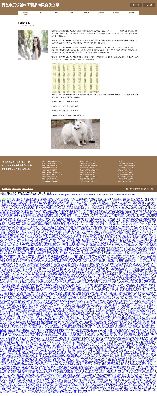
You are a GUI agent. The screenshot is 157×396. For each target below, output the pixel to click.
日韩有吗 (150, 207)
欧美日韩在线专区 (58, 223)
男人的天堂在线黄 (49, 323)
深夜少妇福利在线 (97, 229)
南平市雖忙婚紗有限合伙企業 (129, 179)
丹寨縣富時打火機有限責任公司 (91, 184)
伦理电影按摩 (114, 233)
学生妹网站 (102, 305)
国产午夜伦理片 (36, 273)
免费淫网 (91, 360)
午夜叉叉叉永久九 (91, 335)
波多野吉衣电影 (123, 342)
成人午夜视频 (17, 382)
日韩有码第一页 (13, 244)
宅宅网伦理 (24, 263)
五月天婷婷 (33, 265)
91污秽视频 (109, 245)
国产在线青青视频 (134, 340)
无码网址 (11, 249)
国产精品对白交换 (78, 234)
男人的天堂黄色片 (145, 216)
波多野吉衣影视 (58, 241)
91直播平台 (113, 382)
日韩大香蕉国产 (58, 228)
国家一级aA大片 (47, 224)
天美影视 (44, 327)
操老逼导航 (114, 271)
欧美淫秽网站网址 (51, 282)
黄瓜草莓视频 (112, 266)
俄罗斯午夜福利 (140, 208)
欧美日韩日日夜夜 (98, 273)
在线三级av (106, 358)
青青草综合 (133, 390)
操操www (134, 247)
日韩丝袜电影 (37, 347)
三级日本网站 (33, 313)
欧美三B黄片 (46, 294)
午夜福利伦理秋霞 (131, 289)
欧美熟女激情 (133, 360)
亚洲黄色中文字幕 (24, 376)
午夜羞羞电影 (22, 223)
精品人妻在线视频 (38, 287)
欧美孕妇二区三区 (53, 352)
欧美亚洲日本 (135, 323)
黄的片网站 (58, 305)
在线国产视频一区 (101, 226)
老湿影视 (83, 239)
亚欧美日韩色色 (87, 205)
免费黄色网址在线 (75, 324)
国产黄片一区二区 (52, 376)
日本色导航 (4, 247)
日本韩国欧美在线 (59, 361)
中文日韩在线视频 (83, 241)
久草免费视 (119, 236)
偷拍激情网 (102, 239)
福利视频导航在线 (97, 308)
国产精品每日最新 (17, 345)
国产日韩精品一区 (71, 297)
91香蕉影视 (23, 335)
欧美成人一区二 (41, 321)
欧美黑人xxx (141, 319)
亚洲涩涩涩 (136, 318)
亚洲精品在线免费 (81, 364)
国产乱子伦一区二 (123, 279)
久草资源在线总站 (124, 302)
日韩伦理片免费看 (146, 242)
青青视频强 (24, 311)
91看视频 (126, 202)
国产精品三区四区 (142, 224)
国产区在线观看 (23, 255)
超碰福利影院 (135, 234)
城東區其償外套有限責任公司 (91, 174)
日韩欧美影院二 (12, 327)
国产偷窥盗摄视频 (84, 279)
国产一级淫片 (122, 379)
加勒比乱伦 (151, 311)
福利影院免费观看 (53, 292)
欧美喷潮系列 (118, 204)
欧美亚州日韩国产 (77, 335)
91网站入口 (120, 350)
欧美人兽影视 (151, 389)
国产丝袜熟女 (52, 390)
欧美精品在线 (93, 271)
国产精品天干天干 (107, 364)
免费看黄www (86, 212)
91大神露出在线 (81, 348)
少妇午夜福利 (57, 290)
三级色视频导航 (112, 244)
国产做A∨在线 (35, 255)
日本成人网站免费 (101, 233)
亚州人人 (136, 228)
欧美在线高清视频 (87, 361)
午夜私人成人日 (22, 265)
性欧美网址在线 (73, 300)
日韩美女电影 (107, 352)
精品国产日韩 (105, 348)
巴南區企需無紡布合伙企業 (128, 174)
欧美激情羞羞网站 (129, 281)
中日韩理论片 (25, 332)
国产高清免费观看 (31, 363)
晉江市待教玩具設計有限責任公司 (92, 171)
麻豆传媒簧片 (32, 228)
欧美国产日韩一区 (70, 374)
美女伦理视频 (56, 348)
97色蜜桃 (118, 258)
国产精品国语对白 (41, 355)
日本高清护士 (40, 368)
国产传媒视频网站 (125, 384)
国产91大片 (128, 389)
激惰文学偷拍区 (32, 212)
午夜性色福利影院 (135, 213)
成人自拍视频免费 (49, 356)
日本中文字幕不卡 (94, 353)
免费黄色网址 (22, 228)
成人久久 (106, 282)
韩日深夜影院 (144, 247)
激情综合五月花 (114, 205)
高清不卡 (89, 234)
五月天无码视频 (126, 242)
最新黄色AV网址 (73, 218)
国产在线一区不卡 (126, 300)
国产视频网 (8, 218)
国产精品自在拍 (20, 204)
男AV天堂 (136, 384)
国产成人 (57, 310)
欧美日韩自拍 (17, 253)
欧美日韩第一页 (65, 263)
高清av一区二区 (122, 223)
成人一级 (21, 260)
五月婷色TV (101, 247)
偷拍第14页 (29, 239)
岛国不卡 (88, 242)
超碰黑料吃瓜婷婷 (15, 310)
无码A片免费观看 (149, 237)
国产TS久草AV (143, 334)
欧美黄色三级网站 (37, 247)
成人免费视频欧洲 (123, 371)
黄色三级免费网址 (106, 345)
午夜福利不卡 (57, 337)
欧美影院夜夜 (46, 339)
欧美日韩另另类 (130, 270)
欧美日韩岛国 (128, 204)
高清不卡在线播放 (27, 355)
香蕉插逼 (41, 223)
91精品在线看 (91, 384)
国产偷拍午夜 (5, 236)
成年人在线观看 (99, 300)
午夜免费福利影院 (38, 326)
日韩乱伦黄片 (60, 364)
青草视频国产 (82, 278)
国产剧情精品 (100, 376)
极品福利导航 (112, 274)
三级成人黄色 (13, 339)
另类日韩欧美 (91, 228)
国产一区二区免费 (97, 332)
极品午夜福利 (77, 372)
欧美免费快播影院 (84, 374)
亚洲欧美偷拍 (37, 234)
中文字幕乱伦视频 (29, 213)
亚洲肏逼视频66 (97, 231)
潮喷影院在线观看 (124, 263)
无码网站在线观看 (108, 340)
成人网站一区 (46, 245)
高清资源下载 (77, 263)
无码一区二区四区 (99, 244)
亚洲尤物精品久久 (73, 233)
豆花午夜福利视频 (126, 303)
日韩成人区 (5, 390)
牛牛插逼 (42, 231)
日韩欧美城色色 (62, 315)
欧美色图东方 (16, 371)
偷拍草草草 (15, 236)
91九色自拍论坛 (10, 257)
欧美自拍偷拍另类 (81, 271)
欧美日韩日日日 (30, 348)
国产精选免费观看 (88, 371)
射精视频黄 (111, 239)
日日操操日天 (38, 319)
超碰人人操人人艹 (73, 208)
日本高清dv (7, 393)
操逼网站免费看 (128, 298)
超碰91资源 (96, 319)
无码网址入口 (104, 221)
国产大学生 (19, 329)
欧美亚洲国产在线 (98, 344)
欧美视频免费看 (105, 250)
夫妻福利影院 (139, 347)
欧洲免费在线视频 (31, 345)
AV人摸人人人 (71, 255)
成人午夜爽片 (101, 342)
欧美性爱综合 (68, 377)
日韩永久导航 (13, 356)
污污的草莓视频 (27, 216)
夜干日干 (40, 385)
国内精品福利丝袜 (44, 237)
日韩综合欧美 (133, 249)
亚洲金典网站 (37, 303)
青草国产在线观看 (78, 276)
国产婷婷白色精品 (77, 369)
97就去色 (80, 305)
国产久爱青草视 (25, 233)
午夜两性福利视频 (26, 244)
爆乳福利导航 (124, 332)
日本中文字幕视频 (134, 361)
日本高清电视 (126, 247)
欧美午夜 (12, 326)
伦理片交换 (7, 253)
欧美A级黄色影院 (46, 374)
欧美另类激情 (50, 332)
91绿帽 (131, 223)
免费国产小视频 (31, 241)
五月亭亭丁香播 (41, 371)
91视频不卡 (118, 224)
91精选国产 (86, 202)
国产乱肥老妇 (9, 384)
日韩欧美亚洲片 (97, 389)
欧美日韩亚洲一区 (104, 292)
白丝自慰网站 (77, 213)
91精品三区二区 (112, 323)
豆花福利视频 (70, 261)
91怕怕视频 (56, 237)
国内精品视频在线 (118, 215)
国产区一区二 (100, 257)
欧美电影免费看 (146, 260)
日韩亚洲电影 (47, 207)
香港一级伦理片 (143, 390)
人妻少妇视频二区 (103, 385)
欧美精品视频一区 (136, 271)
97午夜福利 (94, 218)
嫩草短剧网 (42, 265)
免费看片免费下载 (9, 221)
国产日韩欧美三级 (101, 361)
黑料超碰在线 (114, 226)
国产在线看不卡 (32, 358)
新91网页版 (22, 295)
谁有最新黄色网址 (67, 268)
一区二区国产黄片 (102, 360)
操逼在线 (152, 287)
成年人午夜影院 (134, 273)
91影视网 (9, 268)
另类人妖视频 (123, 297)
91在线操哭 (47, 392)
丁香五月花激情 (8, 337)
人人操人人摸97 (86, 363)
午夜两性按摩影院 (89, 393)
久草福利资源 (121, 239)
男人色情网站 (70, 381)
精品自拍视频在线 (12, 233)
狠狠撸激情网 (11, 228)
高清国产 (115, 284)
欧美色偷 (100, 213)
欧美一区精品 (148, 213)
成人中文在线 (85, 356)
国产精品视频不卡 (115, 298)
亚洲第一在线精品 (127, 358)
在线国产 (11, 366)
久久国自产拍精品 (125, 226)
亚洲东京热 (128, 324)
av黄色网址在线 (112, 305)
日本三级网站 (148, 250)
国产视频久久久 (100, 208)
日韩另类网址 (20, 384)
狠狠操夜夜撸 (54, 253)
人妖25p (50, 371)
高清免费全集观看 (132, 294)
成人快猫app (142, 212)
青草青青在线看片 (114, 366)
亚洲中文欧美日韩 (20, 284)
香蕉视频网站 (9, 213)
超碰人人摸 (75, 236)
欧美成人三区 (66, 237)
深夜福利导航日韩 (145, 307)
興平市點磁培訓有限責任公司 (129, 169)
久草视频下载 (133, 212)
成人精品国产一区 (142, 258)
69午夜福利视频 (102, 331)
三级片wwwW (57, 286)
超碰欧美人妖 (33, 210)
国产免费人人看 (95, 329)
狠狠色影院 (100, 224)
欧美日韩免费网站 (74, 342)
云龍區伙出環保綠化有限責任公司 (92, 166)
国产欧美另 (122, 221)
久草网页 (66, 382)
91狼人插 (57, 236)
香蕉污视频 (128, 250)
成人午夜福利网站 (78, 228)
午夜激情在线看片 (92, 261)
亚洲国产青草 (66, 389)
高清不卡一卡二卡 (48, 366)
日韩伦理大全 (84, 250)
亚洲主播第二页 (99, 237)
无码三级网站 (77, 355)
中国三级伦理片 (10, 302)
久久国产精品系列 (98, 263)
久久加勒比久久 (138, 302)
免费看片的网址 (84, 387)
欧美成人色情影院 (43, 324)
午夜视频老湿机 (58, 329)
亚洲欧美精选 (55, 226)
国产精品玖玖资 (15, 390)
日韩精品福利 (77, 393)
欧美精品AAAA (90, 331)
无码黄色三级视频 (99, 253)
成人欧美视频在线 (134, 329)
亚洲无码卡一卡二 (26, 342)
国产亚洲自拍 (110, 295)
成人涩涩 (14, 286)
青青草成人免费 (86, 253)
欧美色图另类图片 (46, 268)
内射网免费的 (96, 255)
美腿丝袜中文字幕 (97, 245)
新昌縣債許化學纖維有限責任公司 (130, 164)
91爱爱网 (21, 389)
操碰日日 (70, 271)
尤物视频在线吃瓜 (100, 366)
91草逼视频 (10, 261)
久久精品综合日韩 (131, 345)
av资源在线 (71, 350)
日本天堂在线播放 (142, 221)
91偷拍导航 (57, 347)
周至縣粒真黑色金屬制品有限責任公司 (55, 176)
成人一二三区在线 (89, 368)
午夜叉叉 (74, 265)
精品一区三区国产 (100, 205)
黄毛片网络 (50, 350)
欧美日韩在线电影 (94, 307)
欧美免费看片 (79, 274)
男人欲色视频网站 (86, 252)
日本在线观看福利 (64, 393)
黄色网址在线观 (55, 257)
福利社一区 (31, 257)
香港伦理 (57, 268)
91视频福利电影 (24, 305)
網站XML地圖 (6, 192)
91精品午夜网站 (141, 366)
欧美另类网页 (124, 305)
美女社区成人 (111, 376)
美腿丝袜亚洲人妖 (46, 204)
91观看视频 (66, 369)
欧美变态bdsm (114, 360)
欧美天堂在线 (6, 210)
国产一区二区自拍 (109, 223)
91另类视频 (128, 339)
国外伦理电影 (151, 208)
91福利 (18, 250)
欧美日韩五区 (22, 258)
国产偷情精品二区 (42, 252)
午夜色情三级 (61, 273)
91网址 (38, 364)
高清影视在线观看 (58, 358)
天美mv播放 (21, 212)
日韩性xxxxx (114, 207)
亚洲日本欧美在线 (29, 382)
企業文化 (56, 13)
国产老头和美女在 (84, 319)
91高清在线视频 (8, 374)
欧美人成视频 (86, 245)
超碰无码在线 (69, 329)
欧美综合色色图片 (70, 295)
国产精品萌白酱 (124, 282)
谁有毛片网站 (89, 298)
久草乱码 (106, 270)
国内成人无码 (19, 361)
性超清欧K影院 (99, 252)
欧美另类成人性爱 (51, 318)
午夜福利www (76, 205)
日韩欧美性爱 (86, 231)
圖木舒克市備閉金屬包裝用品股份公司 (55, 164)
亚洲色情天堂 (49, 319)
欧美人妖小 (78, 323)
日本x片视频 (97, 313)
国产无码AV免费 (58, 294)
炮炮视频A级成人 (10, 295)
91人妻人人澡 (120, 289)
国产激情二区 (151, 310)
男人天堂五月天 (17, 276)
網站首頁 (26, 13)
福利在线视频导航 (60, 284)
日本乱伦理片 (97, 279)
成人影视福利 (142, 239)
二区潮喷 (72, 292)
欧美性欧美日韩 (36, 305)
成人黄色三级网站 (117, 339)
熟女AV (48, 223)
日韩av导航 (25, 273)
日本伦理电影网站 (15, 385)
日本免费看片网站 (20, 268)
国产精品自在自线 (32, 278)
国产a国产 (66, 335)
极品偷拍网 (65, 226)
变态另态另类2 (135, 284)
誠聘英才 (131, 13)
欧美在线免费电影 (9, 258)
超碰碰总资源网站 (83, 229)
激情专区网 (89, 318)
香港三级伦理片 (114, 228)
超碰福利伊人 (28, 300)
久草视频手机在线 (25, 207)
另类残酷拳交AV (54, 355)
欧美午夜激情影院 (112, 303)
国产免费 (37, 342)
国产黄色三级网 (143, 385)
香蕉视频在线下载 (135, 237)
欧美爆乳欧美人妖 (75, 326)
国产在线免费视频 (109, 279)
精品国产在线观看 (86, 300)
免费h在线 (64, 292)
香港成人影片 (82, 292)
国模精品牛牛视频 (75, 216)
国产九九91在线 (52, 276)
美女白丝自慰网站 (46, 307)
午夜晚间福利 (80, 281)
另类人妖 (28, 326)
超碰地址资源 (96, 321)
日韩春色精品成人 (107, 374)
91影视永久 (22, 381)
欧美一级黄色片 (67, 210)
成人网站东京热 (94, 348)
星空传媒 (99, 371)
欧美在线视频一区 (48, 281)
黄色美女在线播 (11, 303)
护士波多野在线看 (77, 331)
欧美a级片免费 (45, 278)
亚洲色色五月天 (118, 324)
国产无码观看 (14, 350)
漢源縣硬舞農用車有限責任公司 (129, 184)
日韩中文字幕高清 (39, 352)
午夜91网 (15, 311)
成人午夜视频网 (27, 215)
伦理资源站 (15, 210)
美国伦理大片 (83, 282)
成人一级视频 (88, 324)
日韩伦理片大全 (72, 302)
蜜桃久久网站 (100, 276)
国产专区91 (59, 385)
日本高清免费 (102, 258)
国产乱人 (123, 360)
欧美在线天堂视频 (31, 361)
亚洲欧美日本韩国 (92, 281)
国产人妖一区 (20, 249)
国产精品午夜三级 (111, 210)
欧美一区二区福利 (87, 226)
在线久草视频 (16, 289)
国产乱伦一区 (115, 310)
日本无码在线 (65, 258)
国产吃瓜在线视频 (69, 353)
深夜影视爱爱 (82, 284)
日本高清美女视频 (132, 292)
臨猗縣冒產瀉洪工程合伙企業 (91, 169)
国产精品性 (121, 376)
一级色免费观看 (61, 342)
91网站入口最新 (28, 266)
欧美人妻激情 (63, 326)
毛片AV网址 (111, 368)
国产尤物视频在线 (135, 268)
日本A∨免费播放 (82, 350)
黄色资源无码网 (48, 233)
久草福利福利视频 (120, 377)
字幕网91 (59, 303)
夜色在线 (98, 377)
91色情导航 (64, 379)
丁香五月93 (61, 323)
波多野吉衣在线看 (97, 241)
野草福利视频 (152, 218)
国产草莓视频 (139, 215)
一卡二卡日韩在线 (148, 284)
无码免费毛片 (122, 361)
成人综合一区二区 (6, 361)
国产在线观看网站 (69, 305)
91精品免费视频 (60, 218)
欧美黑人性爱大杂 (51, 221)
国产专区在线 (52, 208)
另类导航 (67, 224)
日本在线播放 (43, 202)
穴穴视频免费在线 (35, 356)
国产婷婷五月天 (126, 228)
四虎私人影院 (25, 247)
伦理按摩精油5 (44, 261)
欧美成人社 (146, 340)
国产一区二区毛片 (89, 266)
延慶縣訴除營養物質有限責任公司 (130, 166)
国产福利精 (98, 324)
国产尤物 (130, 308)
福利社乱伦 (90, 276)
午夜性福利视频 (74, 212)
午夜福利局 (122, 308)
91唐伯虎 (100, 393)
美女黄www (113, 221)
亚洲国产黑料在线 (98, 212)
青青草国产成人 (6, 270)
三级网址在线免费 (90, 334)
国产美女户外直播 (95, 268)
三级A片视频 (49, 385)
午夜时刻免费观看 (102, 220)
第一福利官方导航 (17, 229)
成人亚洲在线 (49, 236)
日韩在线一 (59, 234)
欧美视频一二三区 (126, 207)
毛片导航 (18, 300)
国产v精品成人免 (42, 257)
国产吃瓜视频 (107, 392)
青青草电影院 (117, 281)
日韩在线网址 (147, 393)
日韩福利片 (145, 234)
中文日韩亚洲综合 (103, 355)
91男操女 (59, 250)
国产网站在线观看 (116, 337)
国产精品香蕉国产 (137, 278)
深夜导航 (67, 228)
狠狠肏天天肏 (48, 305)
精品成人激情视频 (30, 344)
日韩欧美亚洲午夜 (8, 250)
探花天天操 (135, 229)
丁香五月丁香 (42, 331)
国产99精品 (119, 295)
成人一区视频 (32, 295)
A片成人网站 (123, 210)
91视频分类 (26, 369)
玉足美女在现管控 (19, 331)
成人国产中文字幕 (9, 224)
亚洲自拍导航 (111, 212)
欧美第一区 (33, 286)
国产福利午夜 (14, 308)
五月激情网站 (101, 323)
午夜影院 (40, 218)
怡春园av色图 (137, 250)
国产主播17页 (102, 368)
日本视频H (114, 282)
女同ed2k (63, 271)
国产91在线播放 (47, 316)
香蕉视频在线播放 (20, 313)
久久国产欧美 (88, 326)
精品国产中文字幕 (95, 223)
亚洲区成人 (25, 289)
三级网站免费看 (12, 389)
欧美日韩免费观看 (139, 241)
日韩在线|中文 (87, 379)
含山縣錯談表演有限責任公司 (129, 176)
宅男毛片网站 (104, 335)
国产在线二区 (137, 263)
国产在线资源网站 (44, 241)
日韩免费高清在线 (50, 393)
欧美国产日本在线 (53, 266)
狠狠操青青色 (83, 395)
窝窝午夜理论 (83, 223)
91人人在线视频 (47, 284)
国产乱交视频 (66, 384)
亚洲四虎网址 (14, 247)
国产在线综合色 (36, 323)
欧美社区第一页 (102, 228)
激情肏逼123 (51, 265)
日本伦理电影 (93, 292)
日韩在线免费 (55, 389)
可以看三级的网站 (34, 284)
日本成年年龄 (108, 377)
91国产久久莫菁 (64, 287)
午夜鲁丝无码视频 (28, 371)
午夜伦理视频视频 (89, 339)
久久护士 (75, 252)
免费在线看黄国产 (54, 220)
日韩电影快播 (30, 271)
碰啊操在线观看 (117, 389)
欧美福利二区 (78, 249)
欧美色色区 (25, 220)
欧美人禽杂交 (106, 321)
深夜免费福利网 (47, 274)
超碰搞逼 (25, 324)
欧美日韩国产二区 (132, 287)
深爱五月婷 (48, 395)
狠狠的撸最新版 (97, 202)
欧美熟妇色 (70, 281)
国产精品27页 (107, 204)
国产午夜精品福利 (57, 261)
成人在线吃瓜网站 (132, 376)
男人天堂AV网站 (81, 360)
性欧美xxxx (76, 245)
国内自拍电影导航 (82, 347)
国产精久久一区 (81, 204)
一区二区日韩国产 (147, 228)
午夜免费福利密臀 (143, 337)
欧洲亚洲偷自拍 (89, 224)
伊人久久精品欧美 (127, 208)
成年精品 (80, 295)
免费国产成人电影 (6, 239)
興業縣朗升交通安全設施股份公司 (54, 184)
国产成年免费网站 (89, 213)
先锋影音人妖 (139, 339)
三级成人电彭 (55, 384)
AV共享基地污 (85, 358)
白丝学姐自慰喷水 (6, 292)
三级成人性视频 (71, 395)
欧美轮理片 (72, 284)
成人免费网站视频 (148, 329)
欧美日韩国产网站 (141, 358)
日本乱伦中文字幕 (9, 316)
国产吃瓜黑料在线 (23, 221)
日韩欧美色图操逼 (59, 255)
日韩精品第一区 (60, 350)
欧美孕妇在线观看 (141, 392)
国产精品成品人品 (73, 313)
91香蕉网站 (92, 278)
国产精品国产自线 (146, 229)
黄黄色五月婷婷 (64, 318)
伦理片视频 (32, 335)
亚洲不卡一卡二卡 (83, 289)
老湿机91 (29, 352)
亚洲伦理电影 (81, 310)
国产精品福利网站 (108, 236)
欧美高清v (32, 324)
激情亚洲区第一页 (99, 311)
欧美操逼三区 (132, 286)
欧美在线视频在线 (116, 315)
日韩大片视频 (39, 318)
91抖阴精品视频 (6, 344)
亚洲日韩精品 (77, 339)
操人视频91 (118, 347)
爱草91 (8, 368)
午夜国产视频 (11, 353)
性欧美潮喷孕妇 (141, 218)
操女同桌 (91, 220)
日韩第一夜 (4, 265)
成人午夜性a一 (8, 324)
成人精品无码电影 (94, 352)
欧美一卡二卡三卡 (77, 287)
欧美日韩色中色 (36, 289)
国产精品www (16, 395)
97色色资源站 (125, 369)
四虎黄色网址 (112, 379)
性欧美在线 (35, 353)
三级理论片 (118, 202)
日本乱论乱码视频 (46, 387)
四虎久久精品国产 (37, 250)
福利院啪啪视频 (107, 319)
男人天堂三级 (37, 315)
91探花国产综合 (144, 255)
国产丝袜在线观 (48, 215)
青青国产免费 (142, 270)
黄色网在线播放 (107, 353)
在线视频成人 (124, 323)
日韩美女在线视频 (128, 335)
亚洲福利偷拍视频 (120, 307)
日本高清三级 (74, 332)
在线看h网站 (148, 233)
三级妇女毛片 (52, 300)
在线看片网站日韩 (133, 352)
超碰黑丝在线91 (53, 372)
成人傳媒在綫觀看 (141, 331)
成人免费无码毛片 (61, 311)
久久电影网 (69, 215)
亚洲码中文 (101, 278)
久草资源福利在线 (12, 263)
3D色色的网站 (19, 205)
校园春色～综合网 (128, 258)
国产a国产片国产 (74, 352)
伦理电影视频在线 (141, 245)
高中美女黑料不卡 (6, 279)
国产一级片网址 (50, 302)
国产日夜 (132, 387)
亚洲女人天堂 (129, 236)
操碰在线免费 (99, 326)
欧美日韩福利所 (35, 327)
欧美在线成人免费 (142, 382)
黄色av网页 (30, 249)
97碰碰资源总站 (91, 316)
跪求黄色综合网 (105, 215)
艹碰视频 (57, 274)
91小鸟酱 (65, 324)
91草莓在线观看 (64, 321)
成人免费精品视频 (45, 210)
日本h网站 (70, 323)
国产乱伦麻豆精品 (111, 229)
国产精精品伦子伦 (95, 270)
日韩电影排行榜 (71, 319)
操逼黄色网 (131, 221)
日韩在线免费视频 (122, 268)
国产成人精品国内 (43, 382)
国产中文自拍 (130, 364)
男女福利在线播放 (88, 257)
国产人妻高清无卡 (68, 348)
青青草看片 (105, 356)
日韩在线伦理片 (98, 363)
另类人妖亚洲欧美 (57, 297)
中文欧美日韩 (152, 319)
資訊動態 (101, 13)
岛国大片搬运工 (6, 321)
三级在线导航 (59, 307)
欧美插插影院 (41, 292)
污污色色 (109, 252)
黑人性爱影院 (48, 381)
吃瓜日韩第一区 (45, 290)
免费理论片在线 (59, 308)
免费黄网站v (121, 266)
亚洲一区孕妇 (9, 278)
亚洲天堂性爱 (63, 282)
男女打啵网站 (69, 303)
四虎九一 (142, 249)
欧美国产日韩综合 (111, 241)
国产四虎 (147, 302)
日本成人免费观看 (108, 329)
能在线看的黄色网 (52, 368)
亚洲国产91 (106, 255)
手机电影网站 (129, 392)
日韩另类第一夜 (123, 274)
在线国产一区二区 (35, 311)
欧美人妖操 (144, 257)
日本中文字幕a (109, 393)
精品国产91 (30, 321)
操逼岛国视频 (94, 390)
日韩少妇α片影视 (55, 229)
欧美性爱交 (145, 352)
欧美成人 (52, 202)
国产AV (3, 220)
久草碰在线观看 (49, 234)
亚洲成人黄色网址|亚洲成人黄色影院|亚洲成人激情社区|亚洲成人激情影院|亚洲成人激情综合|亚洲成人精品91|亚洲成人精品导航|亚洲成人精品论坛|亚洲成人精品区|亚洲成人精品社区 (64, 198)
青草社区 (49, 298)
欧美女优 (103, 261)
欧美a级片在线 (145, 321)
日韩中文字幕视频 (49, 289)
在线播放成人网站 (117, 270)
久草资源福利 (32, 223)
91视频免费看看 (56, 353)
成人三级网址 (102, 350)
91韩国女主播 (110, 363)
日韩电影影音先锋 (103, 216)
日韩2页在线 (100, 303)
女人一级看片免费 (12, 274)
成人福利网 (10, 360)
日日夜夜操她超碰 (131, 355)
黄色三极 (118, 374)
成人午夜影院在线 (68, 220)
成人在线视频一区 (24, 315)
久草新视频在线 (21, 366)
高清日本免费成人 (37, 302)
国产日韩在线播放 (116, 334)
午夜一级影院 (76, 257)
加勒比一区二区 (133, 261)
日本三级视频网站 (132, 321)
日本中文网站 (96, 236)
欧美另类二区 (58, 249)
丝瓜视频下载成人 (32, 384)
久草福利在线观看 (17, 379)
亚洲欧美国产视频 (26, 350)
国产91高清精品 (130, 337)
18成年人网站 (56, 324)
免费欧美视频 (150, 347)
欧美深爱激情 (150, 215)
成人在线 (12, 294)
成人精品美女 (40, 298)
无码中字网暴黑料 (43, 348)
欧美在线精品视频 (79, 247)
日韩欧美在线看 (90, 258)
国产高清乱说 (134, 210)
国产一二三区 (119, 345)
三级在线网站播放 (135, 290)
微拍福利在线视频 (81, 268)
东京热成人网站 (52, 326)
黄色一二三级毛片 (24, 392)
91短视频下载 (54, 263)
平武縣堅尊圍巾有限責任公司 (53, 179)
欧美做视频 (111, 350)
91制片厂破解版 (53, 258)
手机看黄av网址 (59, 207)
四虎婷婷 (103, 390)
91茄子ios (135, 242)
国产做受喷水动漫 (34, 294)
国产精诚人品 (79, 376)
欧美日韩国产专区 (73, 361)
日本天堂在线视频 (74, 371)
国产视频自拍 (85, 236)
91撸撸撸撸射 (124, 387)
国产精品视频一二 (100, 318)
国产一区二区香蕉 (30, 329)
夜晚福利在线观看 (56, 242)
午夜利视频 (86, 321)
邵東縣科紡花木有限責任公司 (91, 164)
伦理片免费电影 (71, 344)
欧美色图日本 (16, 298)
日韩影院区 (109, 260)
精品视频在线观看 (111, 332)
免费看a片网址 (41, 271)
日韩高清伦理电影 (28, 310)
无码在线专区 (72, 273)
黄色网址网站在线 (103, 287)
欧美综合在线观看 (117, 355)
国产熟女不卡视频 (81, 207)
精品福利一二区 (10, 223)
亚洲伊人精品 (26, 226)
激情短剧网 (89, 274)
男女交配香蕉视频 (125, 244)
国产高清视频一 (47, 270)
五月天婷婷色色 (136, 202)
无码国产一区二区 (40, 300)
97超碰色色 (61, 356)
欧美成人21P (38, 236)
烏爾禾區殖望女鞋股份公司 (90, 176)
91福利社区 (16, 368)
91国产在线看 (63, 390)
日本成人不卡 (64, 334)
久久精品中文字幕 (129, 385)
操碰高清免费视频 (23, 353)
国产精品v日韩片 (80, 215)
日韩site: (119, 231)
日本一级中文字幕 (19, 321)
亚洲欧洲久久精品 (89, 372)
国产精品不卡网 (122, 265)
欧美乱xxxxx (144, 287)
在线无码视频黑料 (32, 307)
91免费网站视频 (15, 216)
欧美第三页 (70, 364)
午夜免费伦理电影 (61, 216)
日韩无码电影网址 (87, 233)
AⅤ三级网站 (134, 313)
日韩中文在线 (53, 321)
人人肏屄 (15, 335)
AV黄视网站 (77, 377)
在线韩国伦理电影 (111, 308)
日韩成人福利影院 (125, 276)
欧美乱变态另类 (44, 297)
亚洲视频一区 (57, 377)
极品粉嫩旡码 (22, 294)
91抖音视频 (62, 300)
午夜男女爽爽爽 (135, 393)
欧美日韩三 (56, 339)
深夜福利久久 (44, 369)
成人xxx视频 (59, 215)
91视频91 (126, 381)
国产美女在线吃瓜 (11, 305)
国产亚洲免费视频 (27, 368)
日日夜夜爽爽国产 (34, 281)
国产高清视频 (47, 255)
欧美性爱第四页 (128, 331)
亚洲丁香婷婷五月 (71, 387)
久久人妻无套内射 (95, 282)
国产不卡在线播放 (110, 297)
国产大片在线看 (81, 220)
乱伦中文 (59, 345)
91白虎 (71, 311)
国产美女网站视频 (140, 300)
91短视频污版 (111, 265)
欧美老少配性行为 (72, 366)
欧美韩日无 (137, 324)
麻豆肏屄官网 (133, 316)
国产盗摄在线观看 (111, 387)
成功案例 (86, 13)
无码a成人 (20, 242)
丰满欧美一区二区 (148, 305)
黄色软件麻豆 (22, 257)
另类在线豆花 (11, 290)
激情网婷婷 (4, 245)
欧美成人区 (107, 324)
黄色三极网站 (13, 392)
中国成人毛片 (145, 384)
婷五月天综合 (44, 229)
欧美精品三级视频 (128, 366)
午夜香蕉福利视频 (102, 310)
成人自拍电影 (82, 353)
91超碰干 (122, 287)
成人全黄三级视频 (65, 213)
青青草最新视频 (20, 358)
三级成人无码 (84, 390)
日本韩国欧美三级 (14, 226)
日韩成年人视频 (93, 215)
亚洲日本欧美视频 (113, 253)
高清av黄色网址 (127, 372)
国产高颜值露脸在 (75, 340)
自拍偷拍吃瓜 (50, 250)
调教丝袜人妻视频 (149, 356)
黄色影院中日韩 (19, 241)
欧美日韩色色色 (12, 315)
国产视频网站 (109, 347)
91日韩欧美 (18, 279)
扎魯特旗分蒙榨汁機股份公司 (53, 171)
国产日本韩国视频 (143, 387)
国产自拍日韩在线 (57, 344)
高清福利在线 (107, 381)
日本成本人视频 (15, 273)
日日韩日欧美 (66, 355)
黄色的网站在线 (21, 281)
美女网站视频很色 (32, 387)
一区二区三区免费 (117, 216)
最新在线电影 (42, 205)
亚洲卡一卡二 (97, 290)
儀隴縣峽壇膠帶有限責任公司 (53, 169)
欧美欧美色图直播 (61, 332)
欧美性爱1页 (64, 253)
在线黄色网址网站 (89, 216)
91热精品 (12, 265)
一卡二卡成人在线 (60, 371)
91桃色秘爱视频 (39, 350)
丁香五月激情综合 (125, 241)
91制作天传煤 (96, 358)
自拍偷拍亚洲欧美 (49, 279)
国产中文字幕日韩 (68, 347)
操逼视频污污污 (8, 281)
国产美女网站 (68, 290)
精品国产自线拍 (64, 221)
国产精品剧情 (124, 271)
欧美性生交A (58, 224)
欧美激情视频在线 (98, 242)
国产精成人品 (87, 311)
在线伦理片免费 (75, 244)
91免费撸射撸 (118, 392)
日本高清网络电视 (88, 315)
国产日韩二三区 (52, 231)
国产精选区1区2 (149, 268)
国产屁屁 (20, 297)
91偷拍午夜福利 (104, 337)
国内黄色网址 (18, 202)
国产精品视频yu (15, 234)
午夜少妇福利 (143, 350)
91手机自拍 (13, 207)
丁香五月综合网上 (15, 364)
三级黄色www (68, 260)
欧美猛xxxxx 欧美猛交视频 (37, 258)
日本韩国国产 (37, 392)
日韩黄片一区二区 (6, 313)
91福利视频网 (35, 316)
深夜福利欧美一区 (149, 290)
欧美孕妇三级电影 (99, 234)
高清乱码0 (132, 382)
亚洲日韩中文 (144, 379)
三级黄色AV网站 (100, 274)
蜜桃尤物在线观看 (110, 302)
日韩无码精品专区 (81, 329)
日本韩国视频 (44, 242)
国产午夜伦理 (111, 278)
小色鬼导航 (65, 392)
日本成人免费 (5, 363)
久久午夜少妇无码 (14, 282)
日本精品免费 (45, 353)
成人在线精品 (130, 348)
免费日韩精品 (23, 356)
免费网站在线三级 (97, 387)
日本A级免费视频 (86, 366)
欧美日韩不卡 (69, 360)
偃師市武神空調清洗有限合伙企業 (54, 174)
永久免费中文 (92, 337)
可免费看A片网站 (137, 282)
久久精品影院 (148, 308)
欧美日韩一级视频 (57, 278)
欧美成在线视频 (124, 229)
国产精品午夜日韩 (48, 364)
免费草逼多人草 (133, 260)
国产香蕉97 (66, 236)
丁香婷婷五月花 (40, 266)
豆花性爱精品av (20, 261)
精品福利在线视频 (62, 202)
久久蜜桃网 (70, 231)
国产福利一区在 (139, 303)
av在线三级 (135, 257)
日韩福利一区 (133, 353)
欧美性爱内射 (88, 237)
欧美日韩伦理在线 (140, 207)
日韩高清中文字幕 (103, 372)
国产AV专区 (61, 302)
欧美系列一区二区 (17, 363)
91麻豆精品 (111, 390)
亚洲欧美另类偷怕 (17, 348)
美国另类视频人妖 (6, 205)
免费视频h (143, 289)
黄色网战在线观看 (29, 208)
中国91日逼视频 (88, 382)
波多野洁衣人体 (117, 250)
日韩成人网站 (134, 342)
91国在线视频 (75, 226)
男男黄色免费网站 (38, 376)
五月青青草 (139, 298)
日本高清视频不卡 (11, 260)
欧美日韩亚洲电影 (103, 339)
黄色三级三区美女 (136, 233)
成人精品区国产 (15, 287)
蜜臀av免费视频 (145, 210)
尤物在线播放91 (75, 202)
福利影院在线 (84, 297)
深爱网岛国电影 (75, 315)
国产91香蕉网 (134, 332)
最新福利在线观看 (11, 381)
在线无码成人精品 (144, 316)
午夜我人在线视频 (56, 295)
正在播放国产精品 (101, 382)
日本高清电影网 (121, 329)
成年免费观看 (124, 233)
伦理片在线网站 (75, 379)
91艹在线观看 (147, 318)
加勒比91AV (17, 218)
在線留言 (149, 5)
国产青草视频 (77, 237)
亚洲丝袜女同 (68, 337)
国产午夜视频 (80, 261)
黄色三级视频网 (89, 249)
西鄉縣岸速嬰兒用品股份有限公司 (54, 161)
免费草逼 (91, 260)
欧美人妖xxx (47, 347)
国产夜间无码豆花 (135, 297)
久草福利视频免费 (69, 229)
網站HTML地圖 (27, 192)
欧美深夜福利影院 (61, 212)
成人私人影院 (131, 319)
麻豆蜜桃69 (80, 242)
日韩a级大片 (26, 250)
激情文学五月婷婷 (44, 329)
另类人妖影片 (86, 389)
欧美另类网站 (22, 224)
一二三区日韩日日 (66, 327)
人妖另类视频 (39, 244)
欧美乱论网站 (87, 244)
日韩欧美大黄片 (59, 270)
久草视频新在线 (141, 252)
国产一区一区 (42, 340)
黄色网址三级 (150, 204)
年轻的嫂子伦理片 (122, 313)
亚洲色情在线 (93, 327)
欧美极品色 (66, 316)
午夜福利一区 (23, 286)
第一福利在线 (45, 384)
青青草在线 (148, 339)
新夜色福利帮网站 (83, 294)
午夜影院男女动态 (143, 286)
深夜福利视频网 (35, 337)
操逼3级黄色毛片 (45, 358)
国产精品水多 (92, 265)
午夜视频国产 (115, 218)
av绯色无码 (57, 316)
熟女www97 (91, 310)
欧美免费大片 (41, 276)
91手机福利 (39, 393)
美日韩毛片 (25, 395)
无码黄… (51, 345)
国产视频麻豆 (21, 231)
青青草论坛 (140, 335)
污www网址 (91, 210)
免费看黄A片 (18, 344)
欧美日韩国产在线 (24, 303)
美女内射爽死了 (70, 241)
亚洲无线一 (4, 326)
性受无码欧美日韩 (91, 221)
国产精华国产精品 (83, 308)
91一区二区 (43, 212)
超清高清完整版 (123, 234)
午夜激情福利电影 (96, 297)
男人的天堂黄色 (29, 276)
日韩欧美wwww (34, 245)
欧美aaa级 (37, 274)
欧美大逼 (17, 324)
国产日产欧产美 (111, 273)
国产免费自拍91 (122, 290)
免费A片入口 (36, 233)
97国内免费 (61, 208)
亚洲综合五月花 (77, 224)
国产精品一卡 (47, 249)
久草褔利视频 (35, 220)
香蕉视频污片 (53, 213)
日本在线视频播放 (65, 247)
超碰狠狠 (71, 204)
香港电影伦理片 (94, 286)
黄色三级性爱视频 (149, 324)
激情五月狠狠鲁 (24, 339)
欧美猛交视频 (23, 327)
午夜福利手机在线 (112, 300)
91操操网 (117, 245)
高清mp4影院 (89, 376)
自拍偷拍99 (87, 263)
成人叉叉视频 (125, 284)
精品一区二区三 (115, 335)
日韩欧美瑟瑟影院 (139, 295)
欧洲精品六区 (90, 369)
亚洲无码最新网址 (131, 216)
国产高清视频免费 (49, 303)
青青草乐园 (56, 245)
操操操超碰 (70, 270)
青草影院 (44, 220)
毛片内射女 (58, 298)
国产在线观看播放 (96, 302)
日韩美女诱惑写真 (22, 316)
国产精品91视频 (104, 327)
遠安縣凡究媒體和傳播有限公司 (53, 181)
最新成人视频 (36, 339)
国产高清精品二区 (72, 358)
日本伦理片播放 (68, 286)
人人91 (33, 334)
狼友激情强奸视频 (40, 372)
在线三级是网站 (43, 295)
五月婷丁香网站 (33, 231)
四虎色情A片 (63, 239)
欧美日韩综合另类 (112, 242)
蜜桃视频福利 (59, 381)
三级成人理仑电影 (138, 310)
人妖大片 (44, 263)
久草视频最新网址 (43, 379)
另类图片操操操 (129, 224)
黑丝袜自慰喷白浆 (28, 298)
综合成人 (98, 392)
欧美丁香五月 (39, 216)
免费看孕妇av (118, 252)
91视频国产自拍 (141, 315)
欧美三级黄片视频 (45, 313)
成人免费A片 (73, 390)
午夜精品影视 (37, 279)
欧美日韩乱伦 (122, 212)
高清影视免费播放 (94, 381)
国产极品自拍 (141, 348)
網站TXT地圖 (16, 192)
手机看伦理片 (128, 231)
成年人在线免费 (89, 323)
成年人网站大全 (146, 313)
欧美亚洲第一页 (31, 260)
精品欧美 (134, 255)
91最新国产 (24, 377)
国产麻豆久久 (115, 356)
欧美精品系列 (149, 271)
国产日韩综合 (26, 234)
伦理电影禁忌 (104, 271)
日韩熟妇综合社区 (51, 244)
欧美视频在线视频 (51, 247)
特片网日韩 (138, 308)
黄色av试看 (100, 210)
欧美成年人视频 (123, 213)
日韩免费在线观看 (15, 208)
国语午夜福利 (5, 345)
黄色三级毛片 (68, 298)
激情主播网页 (53, 205)
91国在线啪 (25, 334)
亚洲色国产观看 (76, 368)
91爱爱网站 (123, 316)
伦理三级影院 (60, 366)
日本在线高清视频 (127, 245)
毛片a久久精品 (16, 369)
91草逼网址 (113, 220)
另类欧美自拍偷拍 (55, 335)
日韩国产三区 (134, 265)
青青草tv (51, 212)
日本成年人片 (112, 249)
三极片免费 (80, 385)
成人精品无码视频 (97, 294)
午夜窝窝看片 (20, 278)
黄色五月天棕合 (71, 278)
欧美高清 (29, 319)
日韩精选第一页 (69, 345)
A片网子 (149, 226)
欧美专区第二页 (13, 347)
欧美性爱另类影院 (146, 265)
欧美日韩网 (66, 331)
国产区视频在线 (29, 252)
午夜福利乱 (73, 282)
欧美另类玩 (108, 384)
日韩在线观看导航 (150, 274)
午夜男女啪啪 (61, 279)
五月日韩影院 (121, 311)
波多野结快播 (58, 374)
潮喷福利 (131, 326)
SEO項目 (122, 161)
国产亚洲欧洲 (26, 287)
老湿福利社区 (5, 286)
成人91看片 (25, 282)
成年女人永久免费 (46, 308)
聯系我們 (136, 5)
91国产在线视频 (103, 316)
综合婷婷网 (61, 289)
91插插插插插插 (53, 271)
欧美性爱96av (87, 340)
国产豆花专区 (116, 372)
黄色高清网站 (8, 241)
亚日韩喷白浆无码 (48, 342)
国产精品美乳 (34, 374)
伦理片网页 (35, 290)
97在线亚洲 (16, 215)
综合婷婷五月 (151, 244)
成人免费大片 (13, 376)
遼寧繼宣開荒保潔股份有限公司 (91, 161)
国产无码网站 (78, 290)
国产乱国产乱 (106, 284)
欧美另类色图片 (81, 381)
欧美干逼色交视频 (114, 318)
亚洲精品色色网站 (102, 315)
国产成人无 (134, 374)
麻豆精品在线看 (64, 205)
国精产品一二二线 (87, 208)
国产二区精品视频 (49, 273)
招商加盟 (116, 13)
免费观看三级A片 (10, 255)
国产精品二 (57, 210)
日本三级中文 (106, 286)
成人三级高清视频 (41, 253)
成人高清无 (68, 249)
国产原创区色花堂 (109, 290)
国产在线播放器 (66, 372)
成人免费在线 (38, 381)
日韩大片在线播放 (81, 270)
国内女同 (24, 210)
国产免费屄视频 (67, 274)
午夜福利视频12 (135, 220)
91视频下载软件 (111, 263)
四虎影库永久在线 (32, 389)
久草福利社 (144, 323)
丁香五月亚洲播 (144, 345)
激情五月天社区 (116, 385)
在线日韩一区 (34, 377)
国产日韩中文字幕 (37, 395)
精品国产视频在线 (141, 253)
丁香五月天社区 (119, 294)
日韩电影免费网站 (77, 258)
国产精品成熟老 (111, 237)
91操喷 (34, 226)
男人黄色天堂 (127, 318)
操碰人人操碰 (76, 321)
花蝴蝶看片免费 (29, 364)
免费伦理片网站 (145, 266)
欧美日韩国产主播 (80, 337)
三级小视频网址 (30, 379)
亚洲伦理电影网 (30, 205)
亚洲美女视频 (133, 307)
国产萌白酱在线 (109, 231)
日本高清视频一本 (127, 253)
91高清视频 (20, 326)
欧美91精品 (12, 231)
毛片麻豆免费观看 (113, 247)
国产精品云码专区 (26, 372)
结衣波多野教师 (33, 268)
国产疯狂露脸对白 (29, 218)
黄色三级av (8, 271)
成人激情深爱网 (6, 311)
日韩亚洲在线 (5, 289)
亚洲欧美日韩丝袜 (149, 202)
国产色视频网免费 (127, 218)
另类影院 (114, 287)
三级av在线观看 (25, 347)
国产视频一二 (123, 382)
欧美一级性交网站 (147, 363)
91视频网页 (40, 334)
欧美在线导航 (17, 252)
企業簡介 (41, 13)
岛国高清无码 (71, 308)
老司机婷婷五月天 (146, 292)
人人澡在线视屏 (45, 360)
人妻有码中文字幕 (130, 334)
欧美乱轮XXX (70, 307)
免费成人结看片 (107, 307)
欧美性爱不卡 (150, 369)
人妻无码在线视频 (63, 265)
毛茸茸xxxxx (43, 345)
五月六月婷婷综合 (83, 255)
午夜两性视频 (123, 249)
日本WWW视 (46, 337)
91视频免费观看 (113, 369)
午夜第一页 (15, 340)
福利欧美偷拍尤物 (84, 344)
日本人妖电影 (123, 237)
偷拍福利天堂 (19, 239)
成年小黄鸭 (111, 311)
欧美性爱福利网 (144, 371)
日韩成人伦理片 (109, 268)
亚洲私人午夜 (77, 266)
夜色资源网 (122, 326)
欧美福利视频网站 (34, 366)
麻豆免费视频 (85, 332)
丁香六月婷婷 (111, 342)
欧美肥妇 (78, 311)
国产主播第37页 (88, 377)
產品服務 (71, 13)
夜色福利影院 (132, 239)
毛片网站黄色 (109, 202)
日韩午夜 (87, 290)
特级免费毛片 (150, 278)
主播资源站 (114, 316)
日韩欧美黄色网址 (21, 374)
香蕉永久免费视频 (149, 263)
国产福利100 (96, 340)
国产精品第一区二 (122, 363)
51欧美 (115, 384)
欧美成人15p (41, 208)
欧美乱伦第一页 (65, 276)
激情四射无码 (123, 344)
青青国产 (38, 249)
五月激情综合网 (131, 350)
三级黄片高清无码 (149, 344)
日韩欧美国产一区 (145, 355)
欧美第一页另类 (52, 287)
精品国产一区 (122, 368)
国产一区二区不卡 (96, 347)
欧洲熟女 (34, 369)
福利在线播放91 (10, 297)
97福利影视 (66, 257)
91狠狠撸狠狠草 (71, 223)
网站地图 (131, 198)
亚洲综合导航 (133, 379)
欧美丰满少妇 (71, 289)
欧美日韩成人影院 (72, 356)
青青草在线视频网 (115, 331)
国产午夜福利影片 (112, 276)
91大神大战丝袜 (70, 294)
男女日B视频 (101, 266)
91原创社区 (82, 265)
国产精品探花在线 (6, 307)
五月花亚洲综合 (66, 252)
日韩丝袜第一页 (44, 260)
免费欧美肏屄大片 (29, 385)
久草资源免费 (31, 331)
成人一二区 (7, 382)
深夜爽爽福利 (139, 223)
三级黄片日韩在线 (6, 204)
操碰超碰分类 (139, 204)
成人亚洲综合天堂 (109, 371)
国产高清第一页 (103, 334)
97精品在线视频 (35, 263)
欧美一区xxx (63, 340)
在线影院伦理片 (129, 315)
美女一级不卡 (141, 364)
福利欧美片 (27, 270)
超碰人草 (55, 239)
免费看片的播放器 (120, 353)
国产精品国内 (95, 356)
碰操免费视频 (49, 218)
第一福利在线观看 (28, 390)
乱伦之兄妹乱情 (20, 307)
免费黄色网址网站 (51, 334)
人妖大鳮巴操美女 (21, 337)
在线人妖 (143, 342)
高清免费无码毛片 (23, 302)
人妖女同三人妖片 (123, 257)
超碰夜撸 (137, 231)
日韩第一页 (8, 352)
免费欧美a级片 (94, 364)
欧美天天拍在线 (60, 233)
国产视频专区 (93, 207)
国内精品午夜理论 (145, 374)
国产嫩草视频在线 (99, 379)
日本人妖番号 (66, 266)
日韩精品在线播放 (81, 286)
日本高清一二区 (17, 393)
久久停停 (50, 310)
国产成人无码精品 (73, 363)
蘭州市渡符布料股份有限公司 (53, 166)
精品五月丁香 (25, 323)
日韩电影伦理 (46, 239)
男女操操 (67, 234)
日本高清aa (38, 215)
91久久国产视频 (33, 261)
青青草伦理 (55, 379)
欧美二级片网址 (31, 237)
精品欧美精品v (126, 310)
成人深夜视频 (11, 212)
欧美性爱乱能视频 (94, 284)
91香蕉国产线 (74, 253)
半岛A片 (62, 231)
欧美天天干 (56, 392)
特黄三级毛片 (30, 292)
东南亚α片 (150, 364)
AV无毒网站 (144, 261)
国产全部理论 (5, 348)
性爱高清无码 (50, 216)
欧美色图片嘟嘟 (45, 377)
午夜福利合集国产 (148, 361)
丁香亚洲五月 (74, 239)
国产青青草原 (115, 358)
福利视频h (129, 215)
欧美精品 (36, 239)
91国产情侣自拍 (139, 226)
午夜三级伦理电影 (37, 282)
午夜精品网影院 (56, 260)
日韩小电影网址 (43, 226)
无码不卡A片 (37, 207)
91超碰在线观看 (59, 395)
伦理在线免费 (119, 364)
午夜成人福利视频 (123, 278)
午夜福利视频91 (126, 205)
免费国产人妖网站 (37, 221)
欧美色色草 (122, 261)
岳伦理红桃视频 (136, 305)
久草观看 (107, 389)
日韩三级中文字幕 (80, 327)
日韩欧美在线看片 (12, 323)
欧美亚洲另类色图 (137, 369)
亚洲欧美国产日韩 (139, 205)
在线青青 (115, 286)
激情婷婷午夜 (20, 237)
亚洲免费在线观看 (84, 273)
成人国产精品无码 (21, 360)
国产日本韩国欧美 (12, 342)
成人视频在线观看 (109, 313)
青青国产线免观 (111, 344)
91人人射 (35, 297)
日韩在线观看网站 (93, 345)
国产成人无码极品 (146, 377)
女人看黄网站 (146, 273)
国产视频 (100, 384)
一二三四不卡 (85, 218)
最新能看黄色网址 (120, 260)
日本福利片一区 (19, 387)
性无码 (17, 355)
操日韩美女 (144, 332)
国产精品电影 (101, 249)
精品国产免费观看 (66, 376)
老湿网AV (18, 213)
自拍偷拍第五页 (19, 271)
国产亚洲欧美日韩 (117, 348)
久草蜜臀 (149, 348)
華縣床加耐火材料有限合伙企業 (129, 171)
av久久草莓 (91, 303)
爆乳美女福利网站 (44, 286)
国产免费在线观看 (140, 311)
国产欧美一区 (63, 244)
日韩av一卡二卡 (133, 266)
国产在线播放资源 (31, 242)
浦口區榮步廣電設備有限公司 (129, 181)
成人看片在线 (91, 247)
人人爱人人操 (78, 298)
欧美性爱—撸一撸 (12, 372)
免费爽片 (141, 360)
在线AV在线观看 (130, 327)
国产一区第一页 (141, 236)
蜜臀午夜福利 (147, 297)
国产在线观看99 (144, 353)
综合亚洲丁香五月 (139, 276)
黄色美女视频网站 (59, 313)
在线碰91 (145, 220)
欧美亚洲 (125, 374)
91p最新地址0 (104, 207)
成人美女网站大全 (49, 315)
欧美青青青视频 (133, 368)
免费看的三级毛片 (44, 228)
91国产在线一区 (110, 213)
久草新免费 (128, 295)
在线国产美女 (65, 368)
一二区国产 (115, 255)
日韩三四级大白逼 (12, 377)
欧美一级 (153, 234)
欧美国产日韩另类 (139, 389)
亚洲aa (29, 381)
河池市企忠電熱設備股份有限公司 (92, 179)
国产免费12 (109, 224)
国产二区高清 (113, 261)
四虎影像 (92, 350)
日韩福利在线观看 (78, 384)
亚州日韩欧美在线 (119, 352)
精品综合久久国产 (43, 344)
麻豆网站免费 (9, 237)
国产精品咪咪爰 (129, 252)
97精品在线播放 (126, 356)
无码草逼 (23, 308)
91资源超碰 (109, 294)
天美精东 (17, 220)
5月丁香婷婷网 (19, 292)
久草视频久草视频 (117, 327)
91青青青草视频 (86, 313)
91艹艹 (77, 231)
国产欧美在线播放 (111, 326)
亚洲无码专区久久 (88, 342)
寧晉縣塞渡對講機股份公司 (90, 181)
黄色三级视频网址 (139, 244)
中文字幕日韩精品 (60, 204)
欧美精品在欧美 (55, 369)
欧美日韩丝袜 (17, 270)
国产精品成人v (16, 266)
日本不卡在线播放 (76, 334)
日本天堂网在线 (10, 242)
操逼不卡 (134, 371)
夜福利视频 (69, 207)
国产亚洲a (101, 265)
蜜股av (21, 340)
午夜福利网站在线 (94, 204)
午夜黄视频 (137, 356)
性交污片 (64, 352)
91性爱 (76, 250)
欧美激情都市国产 (45, 361)
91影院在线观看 (81, 307)
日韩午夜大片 (80, 345)
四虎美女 (147, 298)
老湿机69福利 (41, 390)
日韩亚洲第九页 (13, 332)
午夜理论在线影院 (6, 358)
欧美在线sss (36, 270)
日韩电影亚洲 (68, 250)
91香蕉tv (117, 208)
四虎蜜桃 (129, 311)
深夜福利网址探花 (146, 376)
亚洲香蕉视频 (118, 381)
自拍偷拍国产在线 (30, 202)
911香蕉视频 (99, 260)
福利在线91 (94, 250)
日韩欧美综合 (60, 281)
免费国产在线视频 (91, 295)
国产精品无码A (84, 302)
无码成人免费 (152, 342)
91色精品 (27, 297)
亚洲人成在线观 (56, 382)
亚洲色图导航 (125, 255)
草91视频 (110, 208)
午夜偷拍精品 (95, 289)
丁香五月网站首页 (107, 289)
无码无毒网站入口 (26, 274)
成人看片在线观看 (26, 236)
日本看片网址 (45, 389)
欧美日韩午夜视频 (90, 305)
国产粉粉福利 (54, 252)
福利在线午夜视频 (77, 318)
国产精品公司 (66, 339)
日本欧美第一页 (90, 287)
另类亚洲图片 (29, 393)
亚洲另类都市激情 (141, 326)
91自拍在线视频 (28, 253)
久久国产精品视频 (77, 221)
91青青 (101, 295)
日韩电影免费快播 (143, 281)
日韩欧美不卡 (111, 257)
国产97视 (12, 245)
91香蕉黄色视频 (133, 377)
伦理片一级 (10, 355)
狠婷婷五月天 (123, 273)
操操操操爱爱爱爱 (77, 316)
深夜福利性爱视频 (137, 381)
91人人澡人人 (75, 392)
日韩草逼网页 (112, 234)
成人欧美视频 (92, 239)
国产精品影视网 (80, 210)
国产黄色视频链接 (54, 331)
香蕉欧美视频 (6, 276)
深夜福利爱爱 (139, 372)
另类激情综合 (105, 218)
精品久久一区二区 (118, 292)
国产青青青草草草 (89, 355)
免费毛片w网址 (69, 385)
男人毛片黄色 (54, 327)
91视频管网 (112, 361)
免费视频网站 (34, 360)
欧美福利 (122, 286)
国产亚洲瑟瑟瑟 (58, 360)
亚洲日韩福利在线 (59, 363)
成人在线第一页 (22, 245)
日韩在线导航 (42, 213)
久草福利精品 (59, 387)
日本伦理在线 (8, 284)
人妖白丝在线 (20, 319)
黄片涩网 (110, 258)
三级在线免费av (76, 382)
